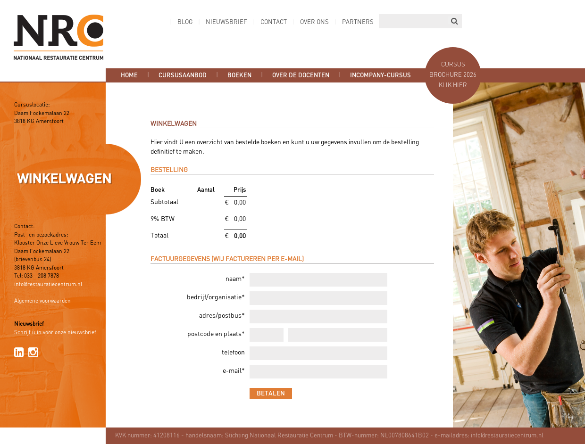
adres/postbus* (222, 316)
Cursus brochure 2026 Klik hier (452, 75)
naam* (235, 279)
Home (129, 75)
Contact (273, 22)
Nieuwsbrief (226, 22)
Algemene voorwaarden (42, 301)
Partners (358, 22)
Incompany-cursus (380, 75)
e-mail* (234, 371)
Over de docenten (300, 75)
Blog (184, 22)
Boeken (239, 75)
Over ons (314, 22)
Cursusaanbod (183, 75)
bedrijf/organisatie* (216, 298)
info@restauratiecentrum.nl (48, 284)
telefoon (233, 353)
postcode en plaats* (216, 334)
